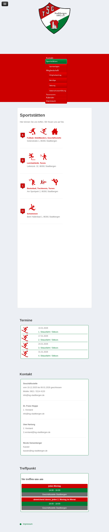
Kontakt (49, 58)
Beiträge (52, 80)
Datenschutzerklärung (57, 91)
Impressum (51, 101)
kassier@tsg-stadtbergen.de (35, 451)
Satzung (52, 85)
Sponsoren (51, 95)
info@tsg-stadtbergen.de (34, 395)
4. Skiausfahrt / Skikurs (48, 356)
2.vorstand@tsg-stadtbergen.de (36, 432)
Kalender (50, 97)
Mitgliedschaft (52, 70)
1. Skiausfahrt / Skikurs (48, 332)
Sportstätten (52, 61)
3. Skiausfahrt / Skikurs (48, 348)
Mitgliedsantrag (55, 75)
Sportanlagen (54, 66)
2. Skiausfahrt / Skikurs (48, 340)
